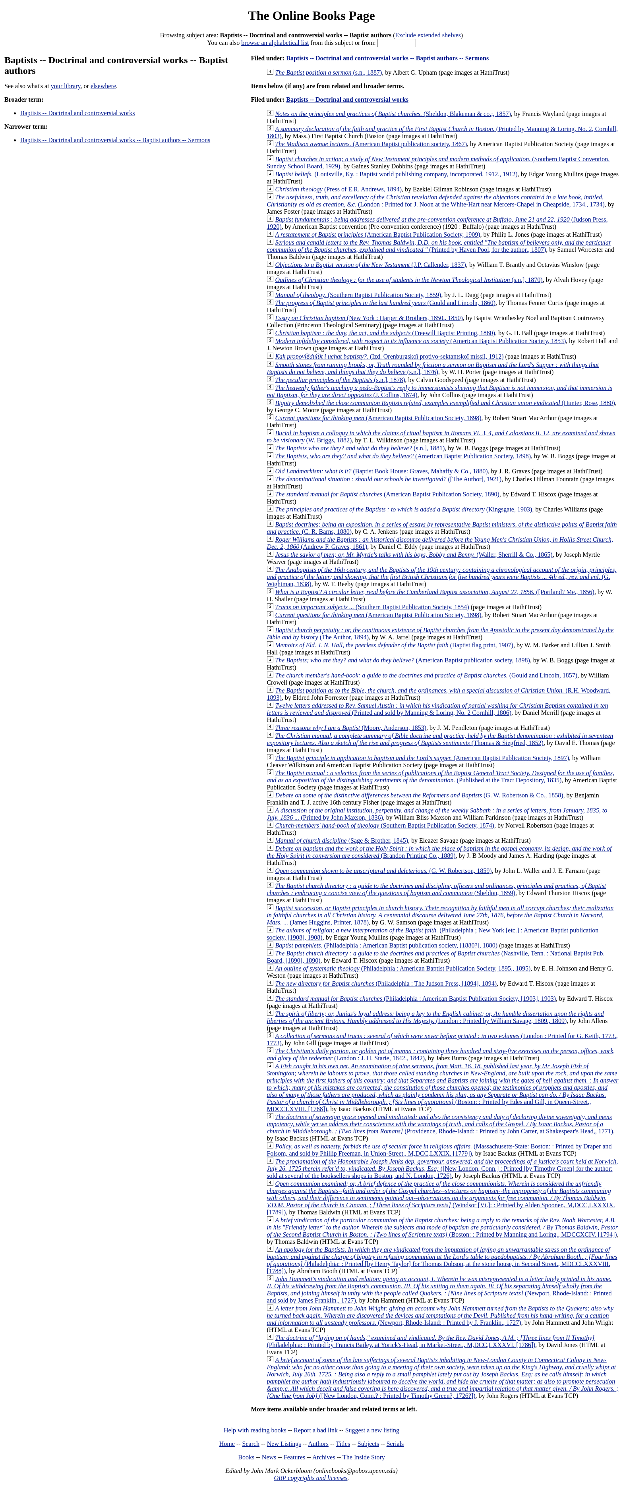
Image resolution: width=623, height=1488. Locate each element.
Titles (343, 1443)
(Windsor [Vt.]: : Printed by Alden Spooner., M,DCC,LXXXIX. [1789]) (441, 1198)
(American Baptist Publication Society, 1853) (420, 341)
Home (227, 1443)
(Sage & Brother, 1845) (341, 840)
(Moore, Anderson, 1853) (350, 727)
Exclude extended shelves (428, 35)
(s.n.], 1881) (360, 448)
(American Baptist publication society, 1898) (402, 660)
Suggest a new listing (372, 1430)
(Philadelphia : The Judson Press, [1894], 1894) (386, 983)
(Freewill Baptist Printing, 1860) (385, 333)
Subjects (368, 1443)
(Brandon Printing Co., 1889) (439, 852)
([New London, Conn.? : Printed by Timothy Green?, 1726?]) (442, 1378)
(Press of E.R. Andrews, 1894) (338, 189)
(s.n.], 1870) (408, 279)
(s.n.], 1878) (340, 379)
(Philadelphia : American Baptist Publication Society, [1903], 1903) (415, 998)
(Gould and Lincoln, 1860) (385, 302)
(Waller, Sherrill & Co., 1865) (413, 554)
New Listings (284, 1443)
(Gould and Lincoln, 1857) (426, 675)
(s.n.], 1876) (433, 368)
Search (251, 1443)
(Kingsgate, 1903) (403, 509)
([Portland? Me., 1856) (434, 592)
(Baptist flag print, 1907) (394, 645)
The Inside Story (363, 1457)
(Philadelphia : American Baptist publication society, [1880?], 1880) (386, 945)
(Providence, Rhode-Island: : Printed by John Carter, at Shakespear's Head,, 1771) (440, 1124)
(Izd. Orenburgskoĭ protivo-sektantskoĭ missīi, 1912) (389, 356)
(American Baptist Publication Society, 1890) (387, 494)
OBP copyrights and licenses (310, 1477)
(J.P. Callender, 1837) (370, 264)
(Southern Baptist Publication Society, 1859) (358, 294)
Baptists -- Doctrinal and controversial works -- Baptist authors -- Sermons (115, 140)
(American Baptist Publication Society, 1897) (422, 758)
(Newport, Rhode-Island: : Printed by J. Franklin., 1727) (440, 1315)
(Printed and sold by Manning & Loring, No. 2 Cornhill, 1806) (437, 709)
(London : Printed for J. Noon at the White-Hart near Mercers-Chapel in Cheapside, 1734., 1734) (436, 201)
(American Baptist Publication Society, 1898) (378, 418)
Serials (395, 1443)
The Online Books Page (311, 15)
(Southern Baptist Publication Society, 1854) (372, 607)
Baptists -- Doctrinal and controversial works (77, 113)
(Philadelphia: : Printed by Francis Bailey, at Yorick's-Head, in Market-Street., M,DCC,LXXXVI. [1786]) (430, 1341)
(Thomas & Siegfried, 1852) (440, 739)
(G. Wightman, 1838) (441, 576)
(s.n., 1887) (328, 72)
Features (294, 1457)
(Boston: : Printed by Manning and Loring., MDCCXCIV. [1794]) (442, 1227)
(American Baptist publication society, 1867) (371, 144)
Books (246, 1457)
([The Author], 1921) (388, 479)
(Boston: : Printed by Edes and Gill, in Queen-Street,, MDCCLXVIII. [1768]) (442, 1087)
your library (66, 86)
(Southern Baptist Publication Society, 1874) (384, 825)
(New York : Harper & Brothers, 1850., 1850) (368, 318)
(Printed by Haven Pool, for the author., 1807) (439, 246)
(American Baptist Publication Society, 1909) (377, 234)
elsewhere (103, 86)
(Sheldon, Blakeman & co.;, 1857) (393, 113)
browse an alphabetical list (275, 42)
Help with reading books (255, 1430)
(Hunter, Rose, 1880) (445, 403)
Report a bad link (316, 1430)
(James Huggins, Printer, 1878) (440, 915)
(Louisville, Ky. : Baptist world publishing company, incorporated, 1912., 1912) (396, 174)
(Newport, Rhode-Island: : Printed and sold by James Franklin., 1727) (439, 1290)
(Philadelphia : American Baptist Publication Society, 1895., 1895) (402, 968)
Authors (318, 1443)
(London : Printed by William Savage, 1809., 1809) (435, 1017)
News (269, 1457)
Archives (323, 1457)
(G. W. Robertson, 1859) (383, 870)
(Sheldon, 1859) (436, 889)
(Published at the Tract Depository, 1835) (440, 777)
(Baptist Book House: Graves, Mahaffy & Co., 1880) (381, 471)
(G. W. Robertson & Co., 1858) (419, 795)
